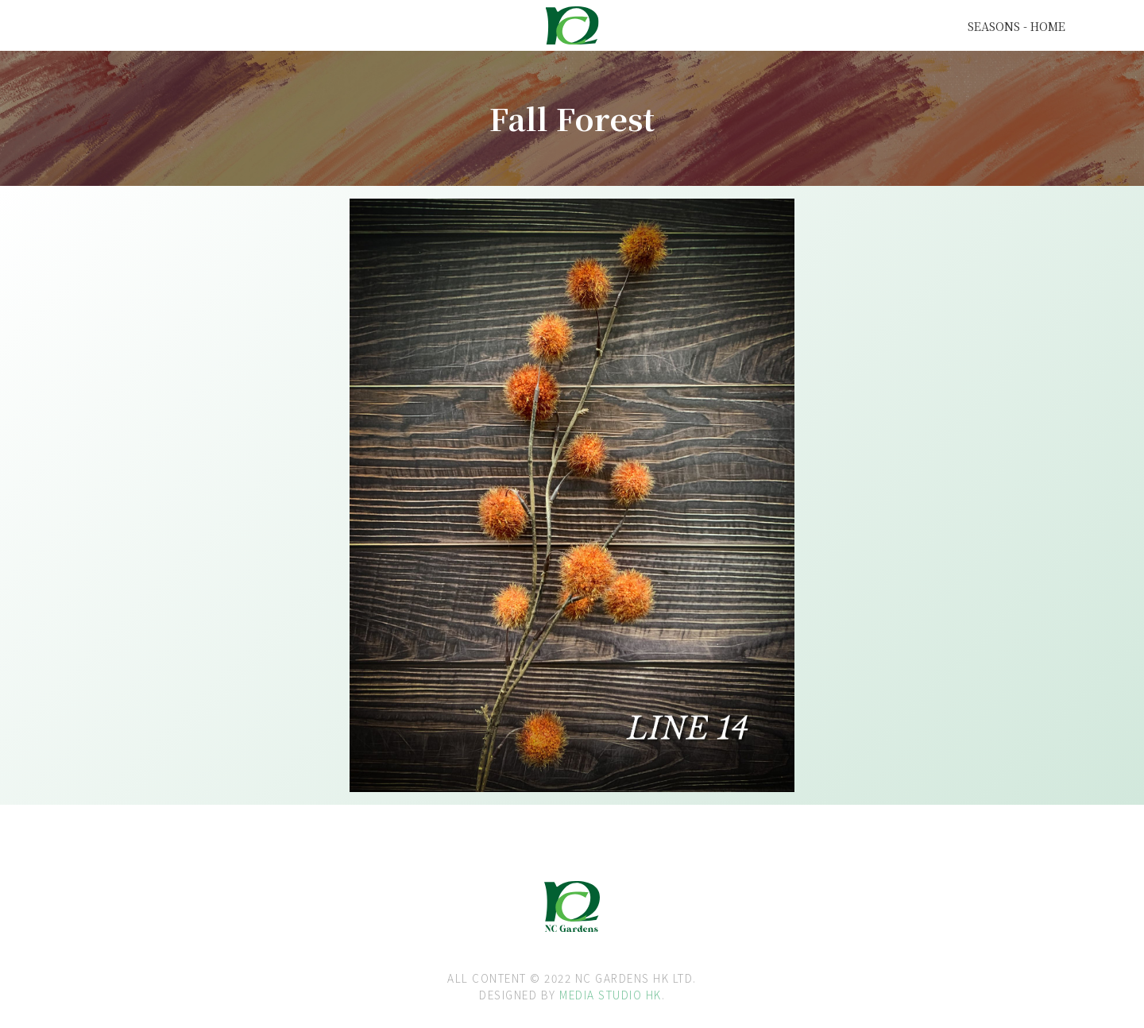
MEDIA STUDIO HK (610, 995)
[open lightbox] (394, 273)
